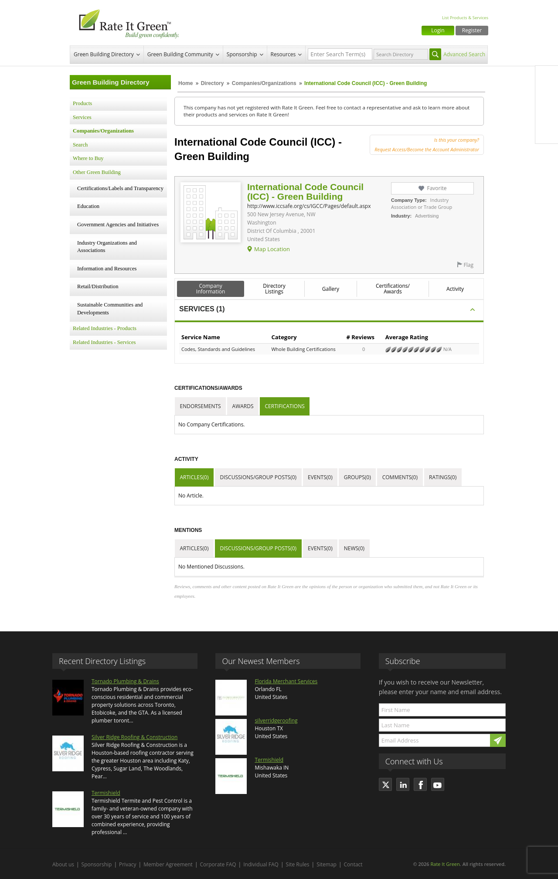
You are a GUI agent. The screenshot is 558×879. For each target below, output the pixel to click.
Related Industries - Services (104, 342)
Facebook (547, 77)
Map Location (272, 249)
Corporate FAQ (218, 864)
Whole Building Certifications (303, 349)
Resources (283, 54)
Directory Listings (274, 288)
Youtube (547, 132)
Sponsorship (242, 54)
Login (437, 30)
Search (80, 145)
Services (82, 117)
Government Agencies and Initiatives (118, 224)
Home (185, 83)
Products (82, 103)
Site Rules (298, 864)
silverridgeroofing (276, 720)
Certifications (285, 406)
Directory (212, 83)
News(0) (354, 548)
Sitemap (326, 864)
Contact (353, 864)
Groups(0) (357, 477)
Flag (468, 265)
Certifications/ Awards (393, 288)
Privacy (127, 864)
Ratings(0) (442, 477)
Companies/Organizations (264, 83)
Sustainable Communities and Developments (110, 309)
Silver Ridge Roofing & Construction (134, 737)
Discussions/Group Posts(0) (258, 477)
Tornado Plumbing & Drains (125, 681)
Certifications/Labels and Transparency (120, 188)
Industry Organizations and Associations (107, 247)
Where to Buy (88, 158)
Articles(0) (194, 477)
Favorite (436, 188)
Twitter (547, 95)
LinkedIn (547, 114)
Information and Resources (106, 269)
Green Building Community (180, 54)
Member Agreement (168, 864)
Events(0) (320, 477)
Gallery (330, 289)
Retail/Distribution (97, 286)
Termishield (106, 793)
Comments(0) (400, 477)
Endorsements (200, 406)
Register (472, 30)
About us (63, 864)
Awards (243, 406)
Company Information (210, 288)
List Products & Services (465, 17)
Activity (455, 289)
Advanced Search (464, 54)
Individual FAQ (261, 864)
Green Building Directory (104, 54)
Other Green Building (97, 172)
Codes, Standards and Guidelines (218, 349)
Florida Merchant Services (286, 681)
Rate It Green (444, 864)
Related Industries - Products (104, 328)
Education (88, 206)
